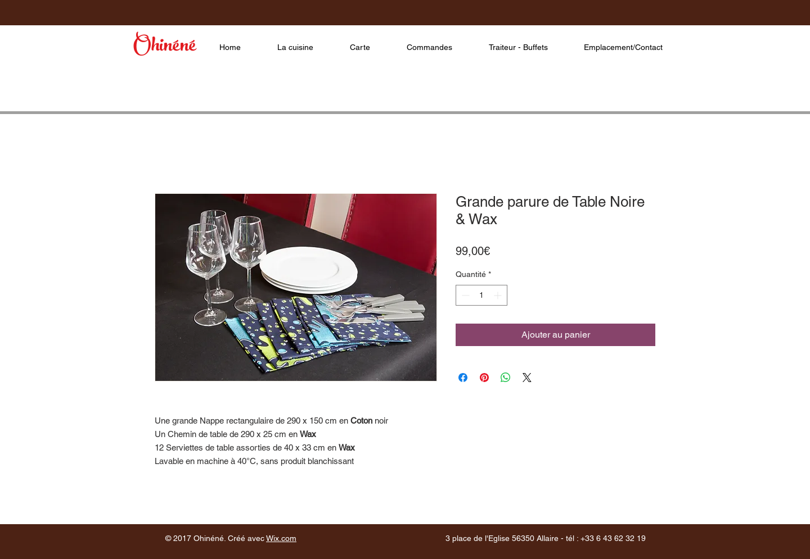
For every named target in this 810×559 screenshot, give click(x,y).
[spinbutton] (481, 295)
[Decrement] (464, 295)
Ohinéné (164, 47)
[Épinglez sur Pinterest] (484, 377)
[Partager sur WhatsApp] (505, 377)
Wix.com (281, 538)
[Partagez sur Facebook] (463, 377)
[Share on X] (527, 377)
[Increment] (499, 295)
